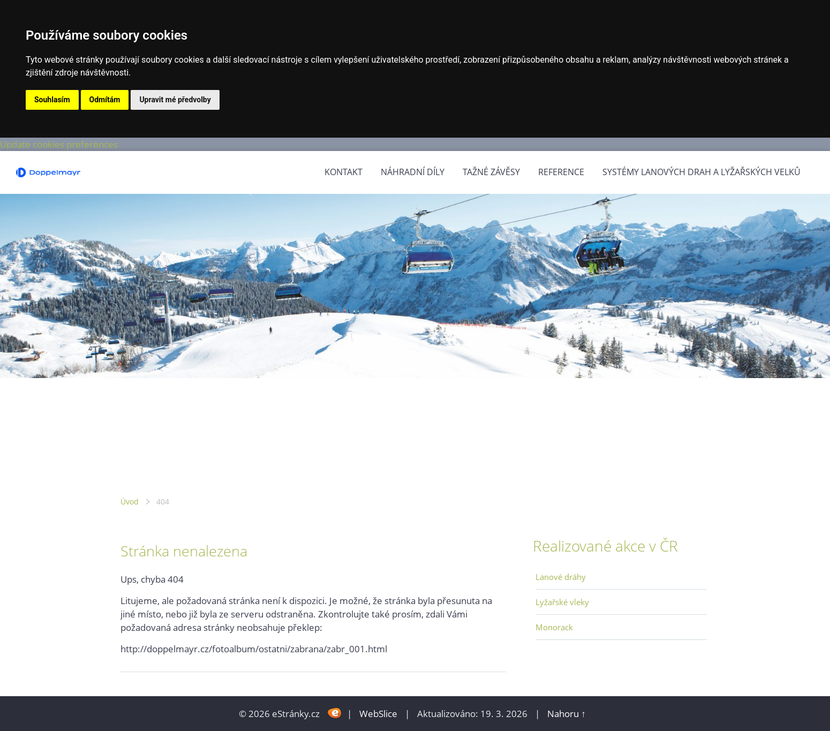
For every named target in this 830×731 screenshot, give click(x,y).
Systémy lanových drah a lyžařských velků (701, 172)
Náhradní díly (412, 172)
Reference (561, 172)
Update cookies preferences (59, 144)
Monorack (554, 627)
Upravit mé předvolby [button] (174, 99)
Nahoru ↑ (566, 713)
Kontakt (344, 172)
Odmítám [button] (104, 99)
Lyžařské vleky (562, 602)
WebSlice (378, 713)
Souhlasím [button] (52, 99)
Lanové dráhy (560, 576)
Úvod (129, 501)
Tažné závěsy (491, 172)
